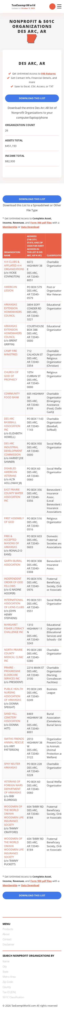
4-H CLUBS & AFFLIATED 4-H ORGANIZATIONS (14, 265)
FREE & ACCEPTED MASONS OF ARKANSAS (11, 541)
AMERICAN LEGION (10, 288)
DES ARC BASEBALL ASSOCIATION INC (12, 424)
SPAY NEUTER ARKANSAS (12, 765)
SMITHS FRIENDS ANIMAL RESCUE (14, 740)
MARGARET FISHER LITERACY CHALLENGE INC (14, 628)
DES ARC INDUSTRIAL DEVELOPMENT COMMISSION (13, 449)
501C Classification (13, 997)
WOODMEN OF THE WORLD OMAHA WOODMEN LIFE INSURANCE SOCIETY (14, 815)
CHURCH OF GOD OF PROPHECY (11, 375)
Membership (10, 227)
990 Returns (48, 73)
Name (6, 961)
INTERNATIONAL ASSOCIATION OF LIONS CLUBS (14, 603)
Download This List (32, 98)
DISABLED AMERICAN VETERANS (10, 472)
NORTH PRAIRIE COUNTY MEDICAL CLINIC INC (13, 655)
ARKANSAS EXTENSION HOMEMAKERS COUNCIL (13, 310)
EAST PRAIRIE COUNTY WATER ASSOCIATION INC (13, 495)
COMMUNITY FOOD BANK (12, 395)
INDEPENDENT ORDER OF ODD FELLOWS (13, 582)
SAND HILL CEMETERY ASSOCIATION (12, 717)
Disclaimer (8, 944)
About (6, 934)
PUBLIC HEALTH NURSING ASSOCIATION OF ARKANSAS (13, 694)
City (5, 966)
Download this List (32, 895)
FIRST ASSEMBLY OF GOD (14, 520)
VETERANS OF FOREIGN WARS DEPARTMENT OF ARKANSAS (13, 787)
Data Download (30, 227)
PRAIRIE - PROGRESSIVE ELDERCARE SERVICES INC (12, 673)
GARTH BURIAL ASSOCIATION (13, 562)
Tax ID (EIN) (9, 992)
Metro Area (9, 976)
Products (8, 929)
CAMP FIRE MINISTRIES (10, 352)
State (5, 971)
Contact (7, 939)
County (7, 987)
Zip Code (8, 981)
